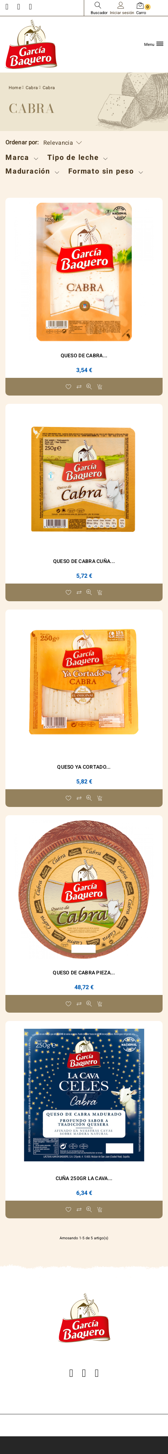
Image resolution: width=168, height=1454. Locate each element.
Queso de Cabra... (84, 355)
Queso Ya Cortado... (84, 767)
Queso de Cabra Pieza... (84, 973)
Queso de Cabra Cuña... (84, 561)
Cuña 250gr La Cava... (84, 1178)
